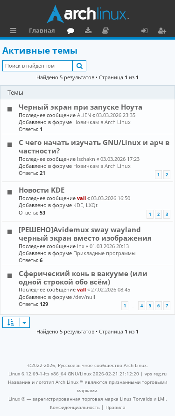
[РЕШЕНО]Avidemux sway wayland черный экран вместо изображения (85, 234)
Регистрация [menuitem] (164, 31)
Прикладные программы (104, 253)
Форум (72, 31)
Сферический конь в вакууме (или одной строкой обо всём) (83, 277)
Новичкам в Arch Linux (102, 121)
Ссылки (15, 31)
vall (81, 197)
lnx (80, 246)
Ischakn (86, 158)
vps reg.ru (156, 373)
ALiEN (84, 114)
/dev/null (84, 296)
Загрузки (89, 31)
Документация (107, 31)
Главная (42, 30)
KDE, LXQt (85, 204)
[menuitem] (75, 407)
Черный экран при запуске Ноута (80, 106)
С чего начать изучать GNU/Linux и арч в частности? (94, 146)
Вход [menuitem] (148, 31)
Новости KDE (41, 189)
